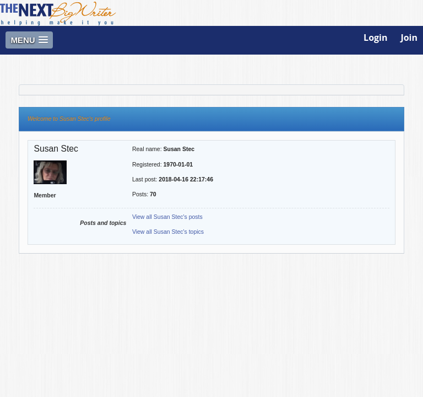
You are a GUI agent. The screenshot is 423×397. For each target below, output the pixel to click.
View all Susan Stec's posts (167, 216)
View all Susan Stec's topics (168, 231)
